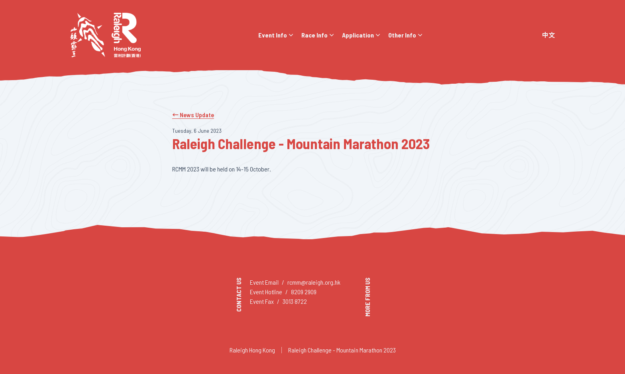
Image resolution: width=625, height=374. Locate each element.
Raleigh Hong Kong (252, 350)
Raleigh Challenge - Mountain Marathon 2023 (342, 350)
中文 (548, 35)
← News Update (193, 114)
